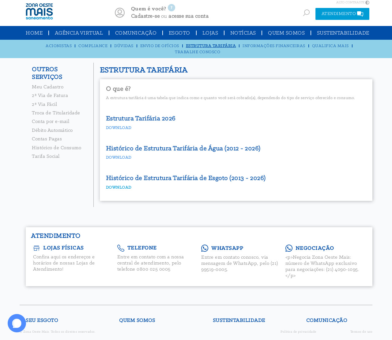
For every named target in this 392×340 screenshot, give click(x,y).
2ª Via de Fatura (50, 95)
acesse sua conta (188, 16)
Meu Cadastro (47, 87)
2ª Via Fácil (44, 104)
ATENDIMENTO (343, 14)
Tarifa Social (46, 156)
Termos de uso (361, 332)
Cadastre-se (145, 16)
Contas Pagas (47, 139)
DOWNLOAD (118, 187)
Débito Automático (52, 130)
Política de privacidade (298, 332)
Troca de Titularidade (56, 113)
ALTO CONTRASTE (352, 2)
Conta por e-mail (50, 121)
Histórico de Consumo (56, 147)
